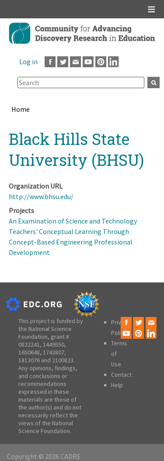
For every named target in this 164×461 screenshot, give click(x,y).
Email (75, 61)
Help (117, 385)
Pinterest (100, 61)
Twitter (62, 61)
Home (20, 109)
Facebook (50, 61)
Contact (121, 374)
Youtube (88, 61)
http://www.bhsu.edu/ (41, 196)
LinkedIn (113, 61)
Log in (28, 61)
